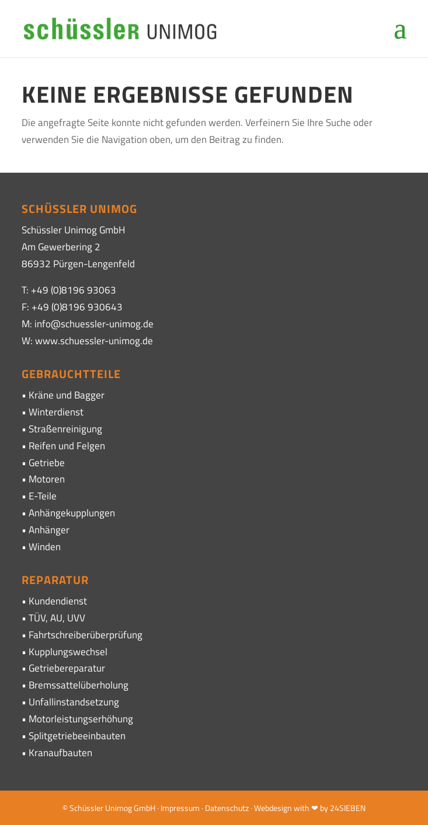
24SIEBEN (348, 808)
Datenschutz (227, 808)
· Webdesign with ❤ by (289, 808)
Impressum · (183, 808)
